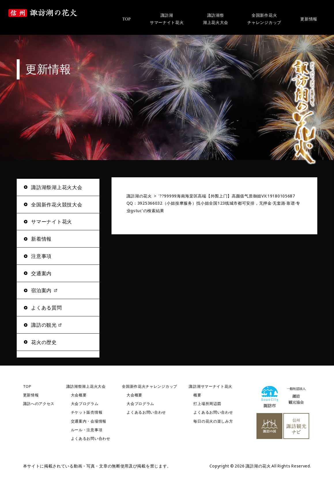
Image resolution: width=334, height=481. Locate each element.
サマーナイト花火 (51, 221)
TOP (27, 386)
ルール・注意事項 (87, 429)
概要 (197, 395)
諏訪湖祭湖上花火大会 (86, 386)
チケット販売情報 (87, 412)
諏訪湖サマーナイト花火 (210, 386)
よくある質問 (46, 307)
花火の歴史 (44, 342)
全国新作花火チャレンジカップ (149, 386)
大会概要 (79, 395)
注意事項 (41, 256)
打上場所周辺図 (207, 403)
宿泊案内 (41, 290)
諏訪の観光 (44, 325)
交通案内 (41, 273)
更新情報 (31, 395)
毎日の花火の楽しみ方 (213, 421)
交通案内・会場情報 (88, 421)
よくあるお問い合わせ (90, 438)
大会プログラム (85, 403)
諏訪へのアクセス (39, 403)
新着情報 (41, 238)
